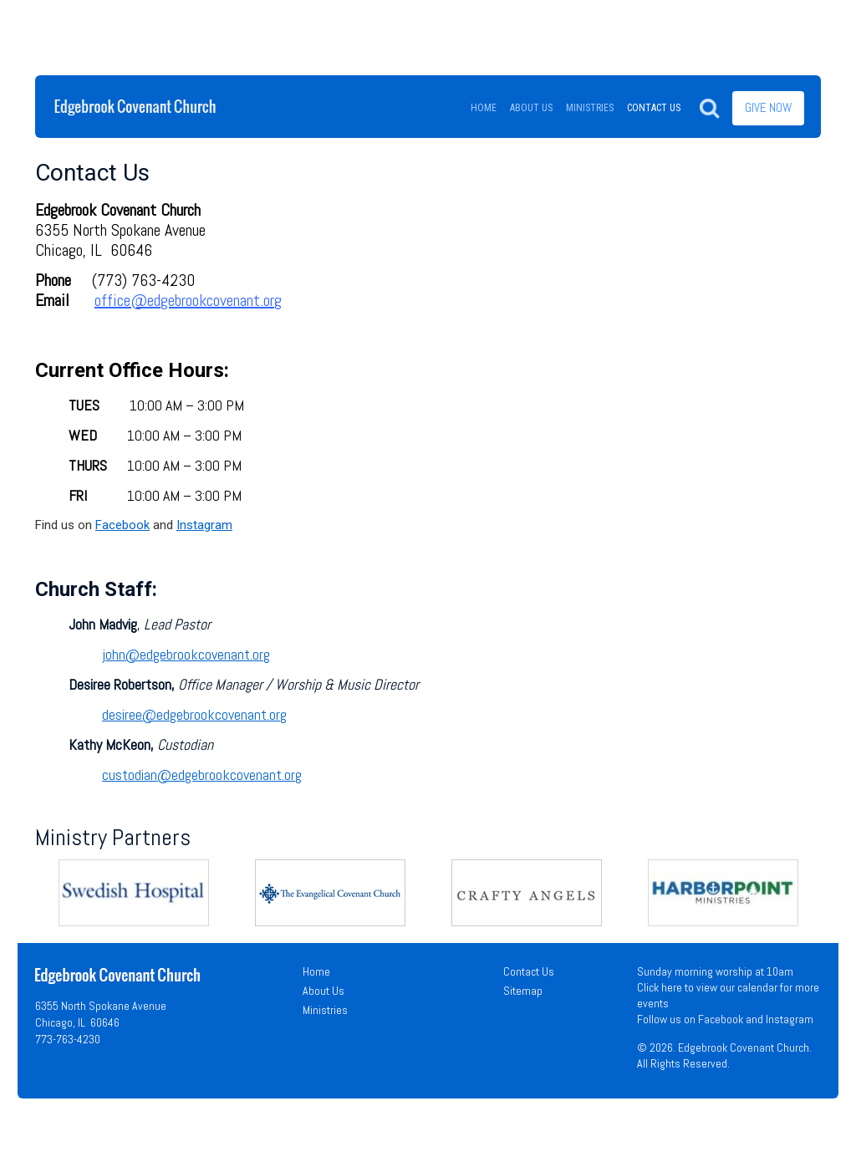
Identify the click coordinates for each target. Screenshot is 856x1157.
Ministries (325, 1009)
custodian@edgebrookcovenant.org (202, 774)
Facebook (122, 525)
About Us (323, 990)
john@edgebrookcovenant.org (186, 654)
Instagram (204, 525)
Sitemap (523, 990)
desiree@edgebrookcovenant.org (194, 714)
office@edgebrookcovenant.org (188, 300)
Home (316, 971)
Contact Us (528, 971)
